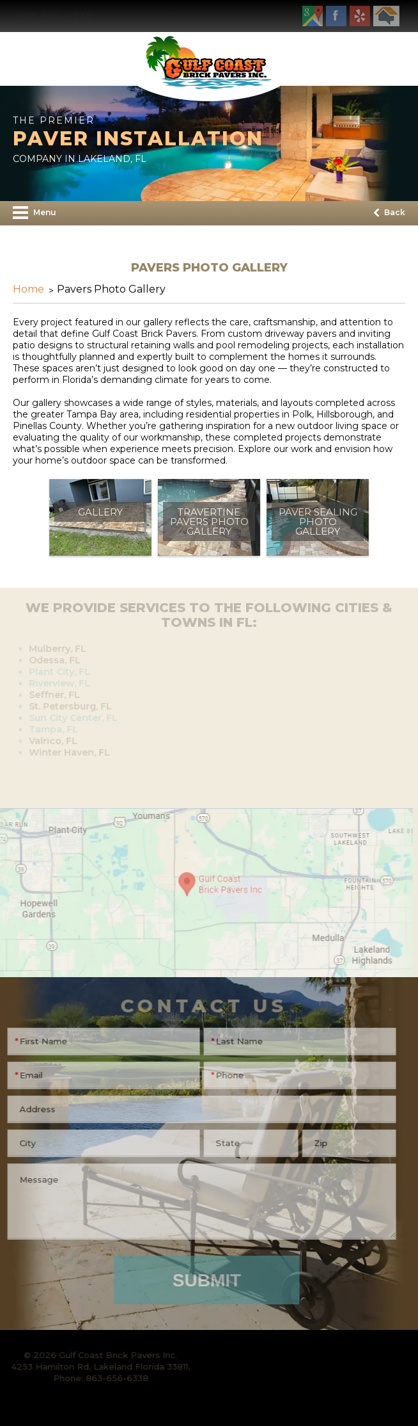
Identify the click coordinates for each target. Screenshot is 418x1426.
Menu (34, 212)
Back (389, 212)
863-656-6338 (58, 16)
